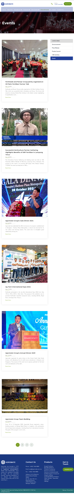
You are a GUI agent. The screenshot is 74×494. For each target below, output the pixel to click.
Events (53, 57)
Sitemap (64, 491)
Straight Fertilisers (48, 467)
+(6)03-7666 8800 (55, 4)
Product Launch (56, 50)
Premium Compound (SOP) (51, 473)
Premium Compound (49, 471)
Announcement (56, 43)
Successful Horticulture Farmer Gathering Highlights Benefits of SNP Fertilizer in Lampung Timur (24, 153)
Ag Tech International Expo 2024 (20, 288)
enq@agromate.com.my (35, 470)
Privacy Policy (70, 491)
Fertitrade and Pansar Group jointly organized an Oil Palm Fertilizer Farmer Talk (23, 82)
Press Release (55, 46)
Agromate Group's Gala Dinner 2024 (21, 222)
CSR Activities (55, 53)
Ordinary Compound (49, 470)
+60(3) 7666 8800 (34, 467)
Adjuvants (46, 480)
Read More (8, 98)
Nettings (46, 482)
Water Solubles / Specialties (51, 479)
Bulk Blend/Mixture (49, 468)
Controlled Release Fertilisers (51, 477)
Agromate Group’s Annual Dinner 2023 (23, 354)
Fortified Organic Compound (51, 474)
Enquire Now (66, 4)
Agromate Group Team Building (20, 420)
